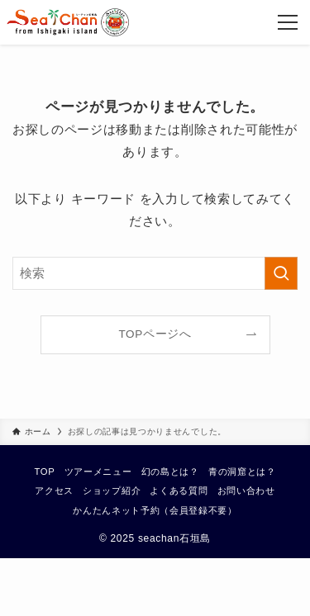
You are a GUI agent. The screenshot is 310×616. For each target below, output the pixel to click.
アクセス (54, 490)
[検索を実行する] (281, 273)
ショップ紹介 (112, 490)
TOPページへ (154, 334)
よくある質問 (178, 490)
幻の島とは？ (170, 471)
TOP (44, 471)
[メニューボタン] (287, 22)
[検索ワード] (155, 273)
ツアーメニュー (98, 471)
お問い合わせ (246, 490)
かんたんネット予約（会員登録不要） (154, 510)
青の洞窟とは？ (242, 471)
